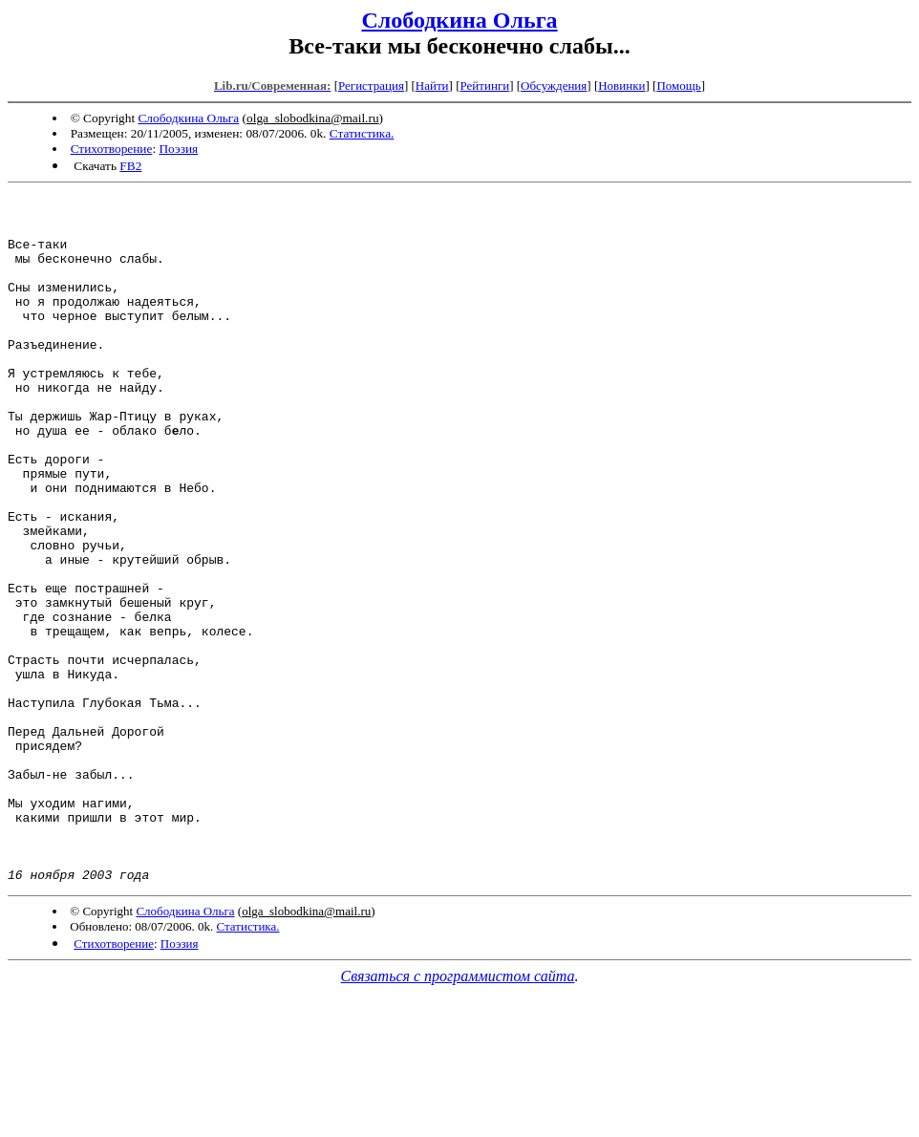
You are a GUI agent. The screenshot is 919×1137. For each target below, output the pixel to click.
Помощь (678, 85)
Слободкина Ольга (459, 20)
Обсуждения (554, 85)
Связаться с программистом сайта (458, 1113)
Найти (432, 85)
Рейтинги (485, 85)
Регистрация (371, 85)
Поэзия (178, 148)
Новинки (621, 85)
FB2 (130, 166)
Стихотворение (112, 148)
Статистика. (362, 133)
